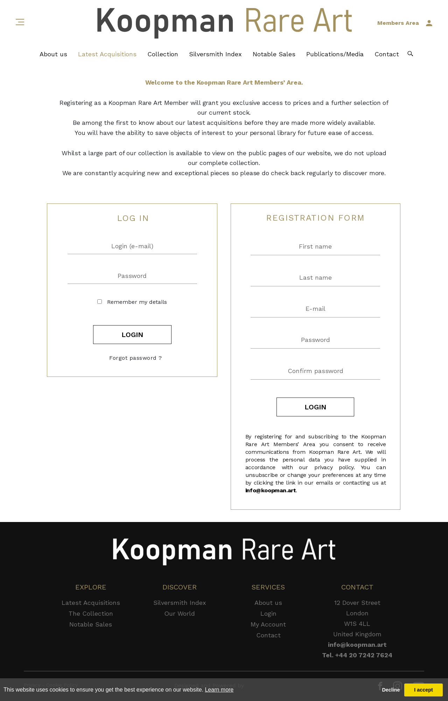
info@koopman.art (270, 490)
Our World (179, 613)
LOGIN (132, 334)
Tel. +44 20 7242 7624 (357, 655)
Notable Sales (274, 54)
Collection (162, 54)
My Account (268, 624)
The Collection (91, 613)
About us (53, 54)
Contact (386, 54)
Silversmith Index (215, 54)
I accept (423, 690)
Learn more (219, 690)
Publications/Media (335, 54)
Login (268, 613)
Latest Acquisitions (107, 54)
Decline (391, 690)
